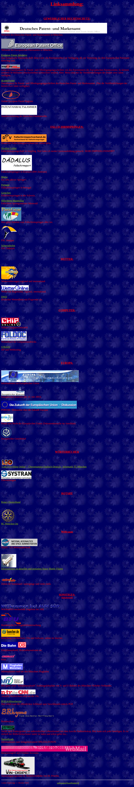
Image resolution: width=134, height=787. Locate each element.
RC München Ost (9, 522)
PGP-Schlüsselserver (11, 701)
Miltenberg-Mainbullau (12, 200)
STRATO (5, 347)
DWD (4, 296)
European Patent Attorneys (14, 55)
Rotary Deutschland (11, 502)
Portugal (5, 185)
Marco (4, 177)
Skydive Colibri (9, 148)
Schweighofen (8, 245)
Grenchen (6, 192)
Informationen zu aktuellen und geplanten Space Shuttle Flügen (32, 568)
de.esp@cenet (8, 80)
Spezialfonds (7, 739)
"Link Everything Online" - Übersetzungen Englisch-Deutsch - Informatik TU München (44, 465)
